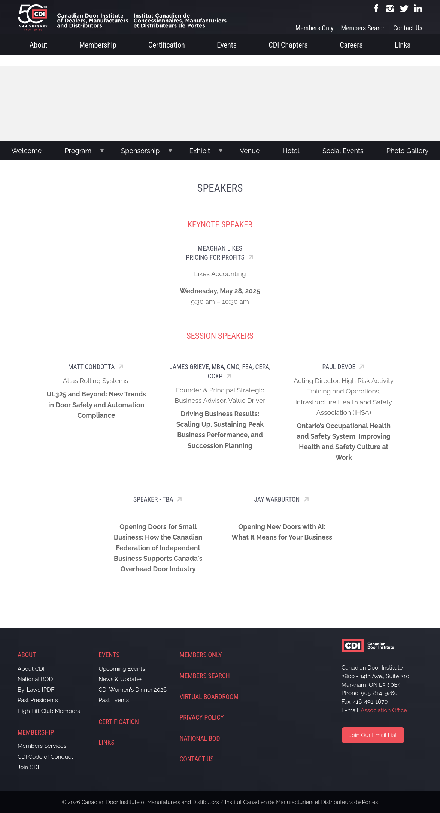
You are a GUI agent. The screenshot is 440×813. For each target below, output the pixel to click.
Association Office (384, 710)
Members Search (363, 28)
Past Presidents (38, 700)
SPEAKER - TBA (153, 499)
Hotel (291, 151)
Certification (166, 44)
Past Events (113, 700)
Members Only (314, 28)
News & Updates (120, 679)
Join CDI (28, 767)
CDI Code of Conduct (45, 756)
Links (402, 44)
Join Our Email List (373, 735)
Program (77, 151)
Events (227, 44)
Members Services (42, 746)
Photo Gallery (407, 151)
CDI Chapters (288, 44)
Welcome (27, 151)
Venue (250, 151)
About (39, 44)
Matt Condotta (91, 367)
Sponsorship (140, 151)
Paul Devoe (338, 367)
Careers (351, 44)
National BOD (35, 679)
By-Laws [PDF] (37, 689)
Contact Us (407, 28)
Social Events (343, 151)
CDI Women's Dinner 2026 (132, 689)
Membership (97, 44)
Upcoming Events (121, 668)
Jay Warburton (277, 499)
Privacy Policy (201, 717)
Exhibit (199, 151)
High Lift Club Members (49, 711)
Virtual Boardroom (209, 697)
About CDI (31, 668)
